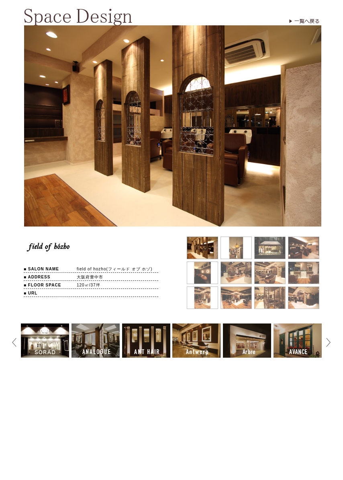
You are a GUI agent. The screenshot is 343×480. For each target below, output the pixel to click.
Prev (14, 342)
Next (328, 342)
